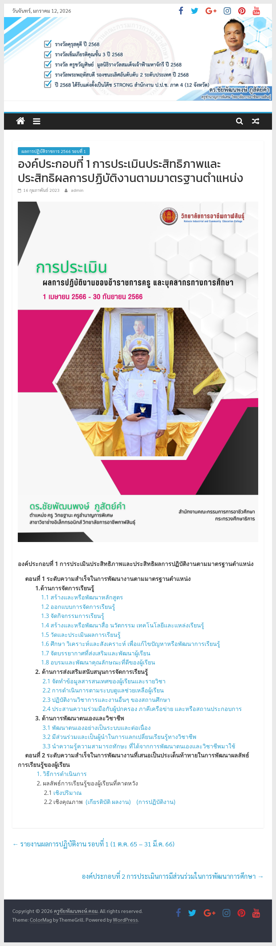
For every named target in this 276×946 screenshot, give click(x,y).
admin (77, 190)
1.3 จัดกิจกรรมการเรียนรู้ (72, 616)
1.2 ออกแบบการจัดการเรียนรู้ (78, 607)
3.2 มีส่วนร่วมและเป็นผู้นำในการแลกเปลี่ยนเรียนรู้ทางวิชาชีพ (119, 737)
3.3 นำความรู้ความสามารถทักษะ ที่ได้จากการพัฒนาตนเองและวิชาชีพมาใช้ (138, 746)
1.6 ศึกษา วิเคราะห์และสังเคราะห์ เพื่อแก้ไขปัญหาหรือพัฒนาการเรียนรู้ (130, 644)
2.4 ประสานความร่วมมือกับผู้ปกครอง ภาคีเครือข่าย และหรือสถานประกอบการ (142, 709)
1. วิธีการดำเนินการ (62, 774)
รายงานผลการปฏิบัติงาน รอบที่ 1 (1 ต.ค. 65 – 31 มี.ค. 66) (93, 844)
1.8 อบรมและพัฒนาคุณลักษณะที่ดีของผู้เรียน (98, 662)
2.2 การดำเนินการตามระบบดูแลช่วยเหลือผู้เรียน (103, 690)
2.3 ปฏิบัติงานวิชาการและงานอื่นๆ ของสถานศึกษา (105, 700)
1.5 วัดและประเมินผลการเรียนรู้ (81, 635)
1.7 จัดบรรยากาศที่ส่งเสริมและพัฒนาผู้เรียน (95, 653)
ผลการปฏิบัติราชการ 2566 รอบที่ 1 (53, 151)
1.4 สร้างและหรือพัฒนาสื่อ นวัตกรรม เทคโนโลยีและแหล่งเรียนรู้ (122, 625)
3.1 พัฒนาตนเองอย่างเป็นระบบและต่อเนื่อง (96, 728)
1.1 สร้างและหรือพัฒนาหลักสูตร (82, 597)
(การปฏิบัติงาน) (156, 802)
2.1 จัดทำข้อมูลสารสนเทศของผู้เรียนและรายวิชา (104, 681)
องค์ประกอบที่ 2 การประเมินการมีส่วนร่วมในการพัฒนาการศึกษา (173, 876)
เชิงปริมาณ (67, 793)
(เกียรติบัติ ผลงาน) (109, 802)
